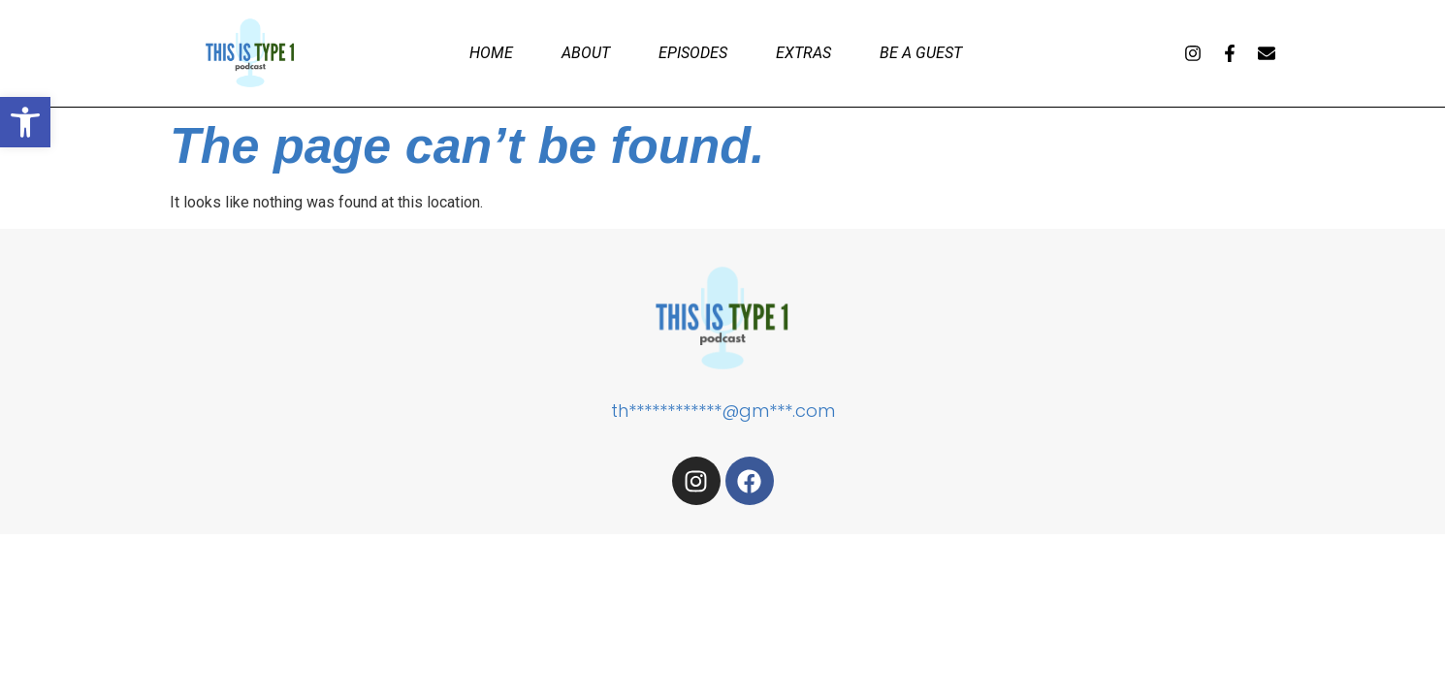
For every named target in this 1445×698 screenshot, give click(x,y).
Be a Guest (921, 53)
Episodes (692, 53)
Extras (803, 53)
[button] (25, 122)
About (586, 53)
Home (491, 53)
